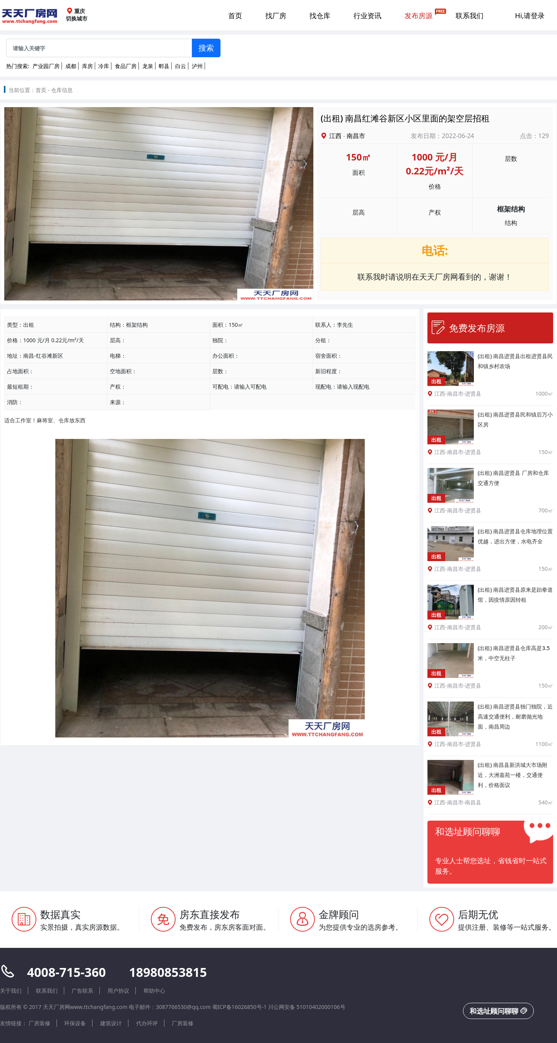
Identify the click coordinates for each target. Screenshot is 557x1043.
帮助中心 (154, 990)
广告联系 (82, 990)
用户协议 (118, 990)
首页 (235, 15)
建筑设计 (111, 1023)
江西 (335, 135)
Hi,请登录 (530, 15)
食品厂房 (126, 66)
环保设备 (75, 1023)
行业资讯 (367, 15)
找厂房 (275, 15)
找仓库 (319, 15)
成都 (70, 66)
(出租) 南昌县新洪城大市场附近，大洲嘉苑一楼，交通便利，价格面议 (512, 775)
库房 (87, 66)
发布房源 (418, 15)
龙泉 (147, 66)
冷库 (103, 66)
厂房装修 (39, 1023)
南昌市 (356, 135)
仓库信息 (62, 90)
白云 (180, 66)
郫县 (164, 66)
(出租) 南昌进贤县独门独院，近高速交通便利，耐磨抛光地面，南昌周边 (515, 716)
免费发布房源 (468, 327)
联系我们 (470, 15)
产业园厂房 (46, 66)
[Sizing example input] (99, 48)
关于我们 (11, 990)
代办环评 (147, 1023)
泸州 (197, 66)
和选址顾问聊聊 (498, 1011)
